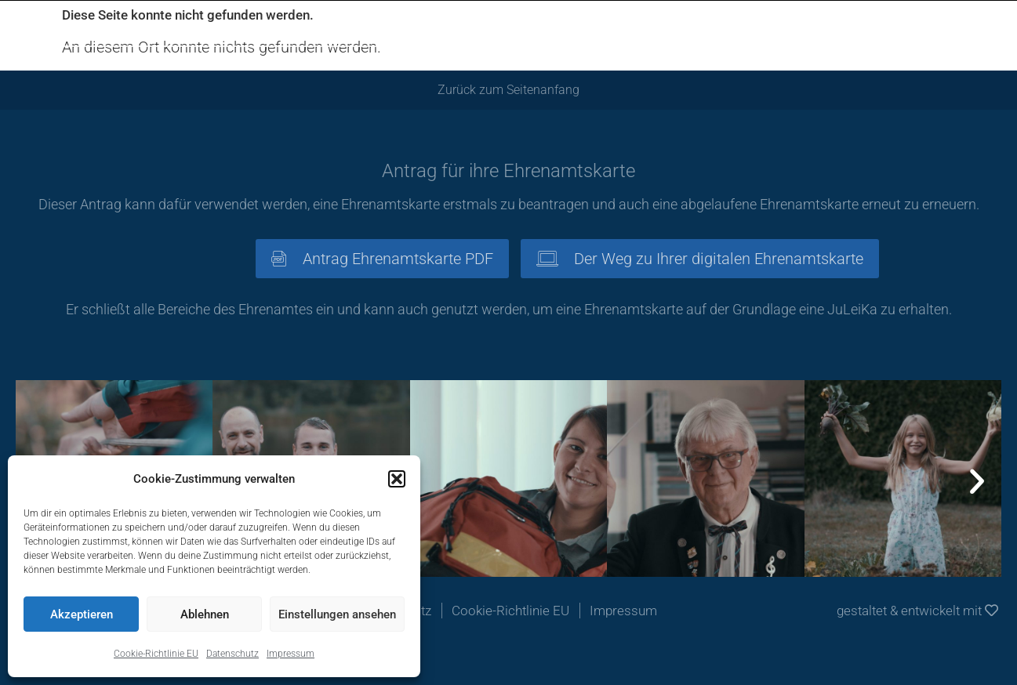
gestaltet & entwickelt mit (917, 610)
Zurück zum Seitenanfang (508, 89)
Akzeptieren (81, 614)
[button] (397, 479)
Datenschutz (232, 653)
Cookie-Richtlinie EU (156, 653)
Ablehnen (204, 614)
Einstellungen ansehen (337, 614)
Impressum (290, 653)
